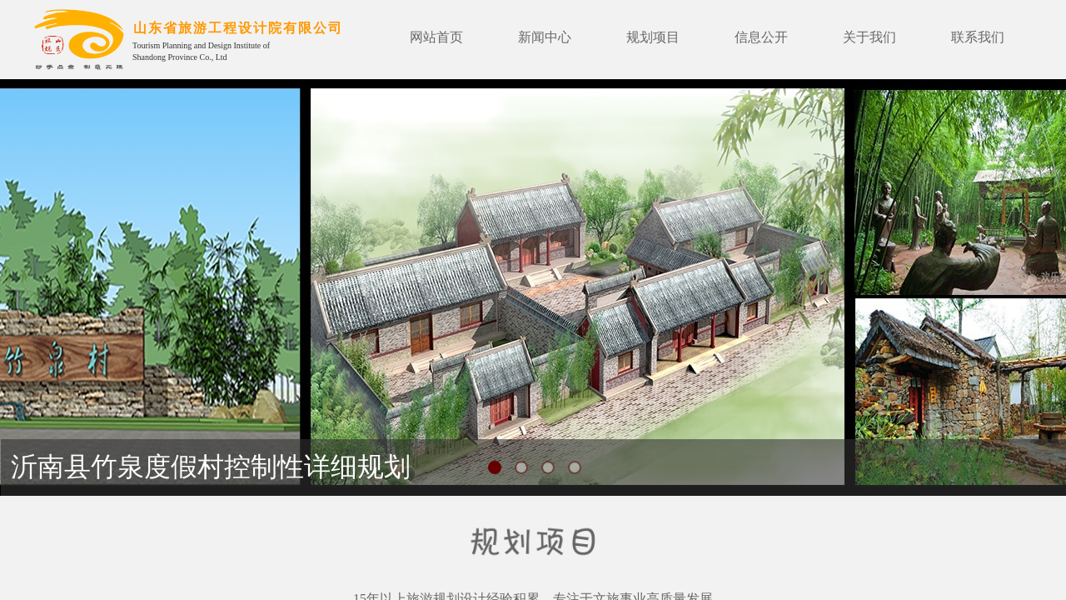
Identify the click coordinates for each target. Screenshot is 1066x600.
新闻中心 (544, 37)
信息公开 (761, 37)
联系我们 (977, 37)
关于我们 (869, 37)
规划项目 (653, 37)
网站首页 (436, 37)
